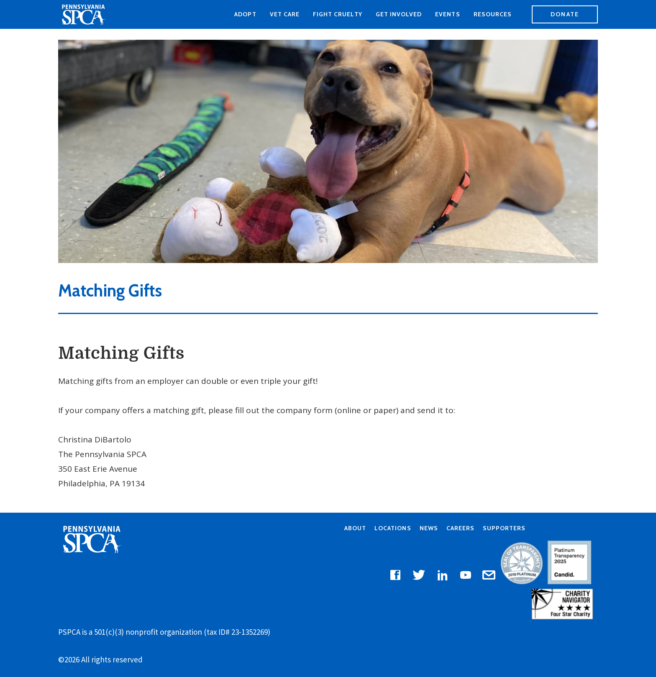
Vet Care (285, 14)
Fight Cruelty (337, 14)
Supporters (504, 528)
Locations (392, 528)
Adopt (245, 14)
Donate (565, 14)
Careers (460, 528)
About (355, 528)
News (429, 528)
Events (447, 14)
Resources (493, 14)
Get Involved (399, 14)
